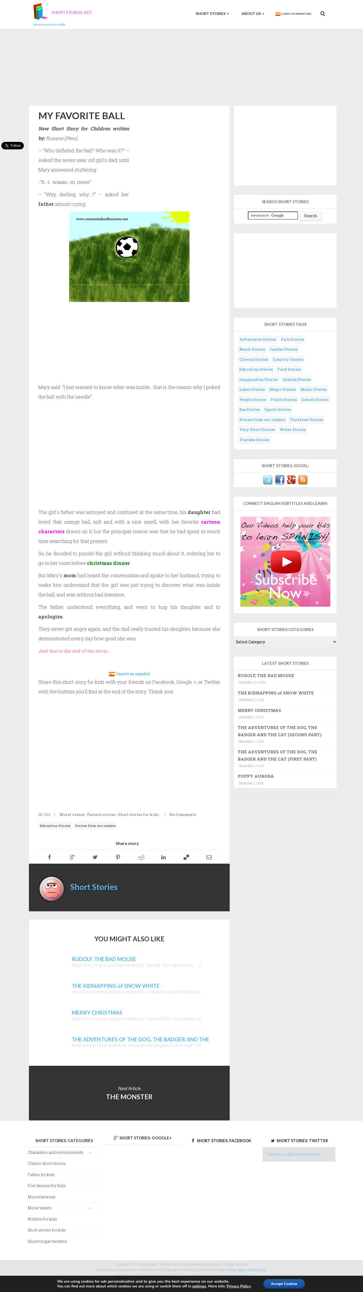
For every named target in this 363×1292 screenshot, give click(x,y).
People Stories (252, 399)
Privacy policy (237, 1270)
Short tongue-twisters (47, 1241)
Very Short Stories (257, 429)
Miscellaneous (41, 1196)
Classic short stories (47, 1163)
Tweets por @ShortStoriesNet (293, 1154)
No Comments (182, 814)
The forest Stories (306, 419)
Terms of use (257, 1270)
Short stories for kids (138, 814)
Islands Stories (296, 379)
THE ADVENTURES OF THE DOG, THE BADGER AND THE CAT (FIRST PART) (277, 755)
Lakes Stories (252, 389)
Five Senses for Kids (47, 1185)
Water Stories (292, 429)
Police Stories (284, 399)
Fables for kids (41, 1174)
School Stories (315, 399)
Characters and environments (55, 1152)
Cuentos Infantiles (293, 14)
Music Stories (313, 389)
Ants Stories (292, 339)
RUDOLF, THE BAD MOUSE (266, 675)
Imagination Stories (258, 379)
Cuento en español (133, 673)
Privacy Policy (238, 1286)
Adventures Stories (257, 339)
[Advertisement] (181, 66)
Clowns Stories (253, 359)
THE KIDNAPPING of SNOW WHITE (276, 693)
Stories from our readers (95, 825)
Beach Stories (252, 349)
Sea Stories (249, 409)
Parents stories (101, 814)
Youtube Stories (254, 439)
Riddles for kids (42, 1219)
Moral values (72, 814)
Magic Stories (282, 389)
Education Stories (55, 825)
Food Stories (289, 369)
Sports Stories (277, 409)
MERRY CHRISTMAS (259, 710)
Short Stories (212, 13)
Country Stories (288, 359)
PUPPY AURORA (256, 776)
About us (252, 13)
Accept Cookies (284, 1283)
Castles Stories (283, 349)
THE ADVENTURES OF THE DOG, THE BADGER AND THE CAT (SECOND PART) (280, 731)
